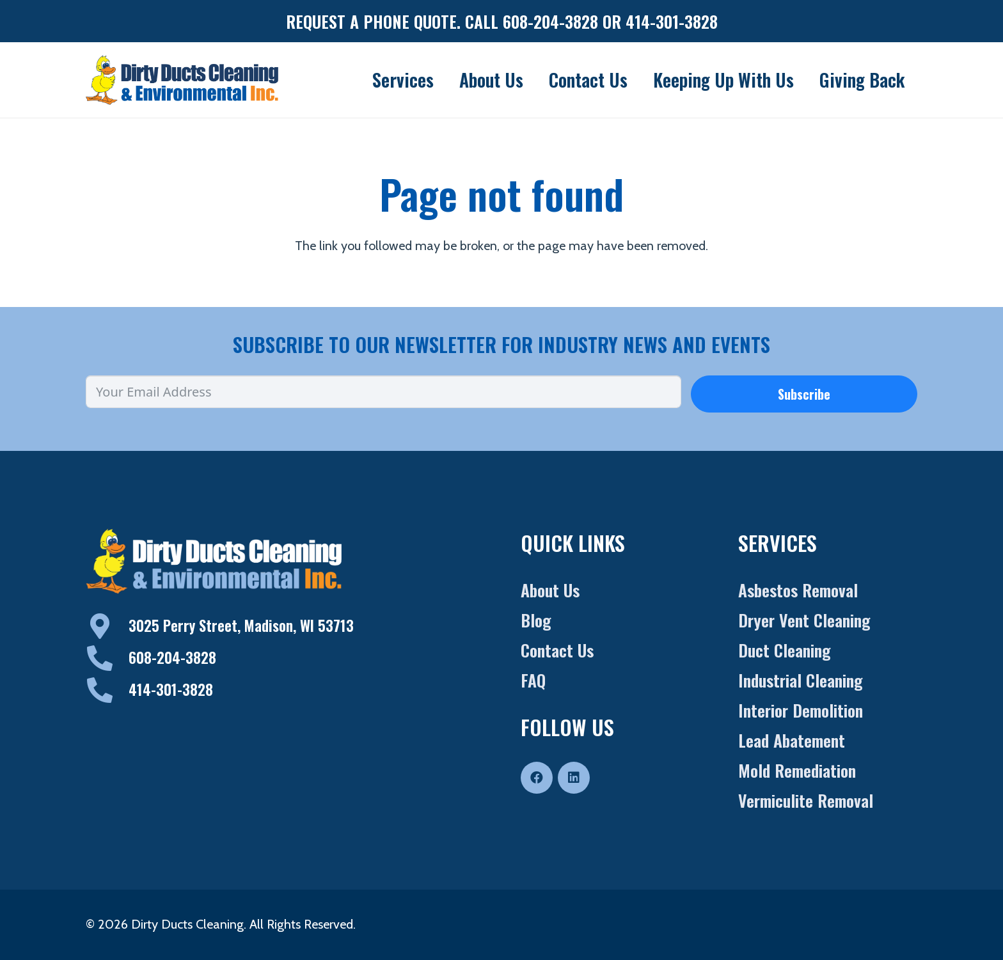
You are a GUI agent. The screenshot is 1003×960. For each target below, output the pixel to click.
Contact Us (557, 650)
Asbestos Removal (798, 590)
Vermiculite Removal (805, 800)
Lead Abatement (791, 740)
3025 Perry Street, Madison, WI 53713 (241, 625)
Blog (536, 620)
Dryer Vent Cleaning (804, 620)
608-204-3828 (172, 657)
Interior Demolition (800, 710)
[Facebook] (537, 778)
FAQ (533, 680)
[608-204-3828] (107, 658)
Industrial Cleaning (800, 680)
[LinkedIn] (574, 778)
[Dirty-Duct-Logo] (182, 80)
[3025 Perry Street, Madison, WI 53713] (107, 626)
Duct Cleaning (784, 650)
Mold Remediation (797, 770)
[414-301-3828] (107, 690)
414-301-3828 (171, 689)
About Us (550, 590)
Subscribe (804, 394)
